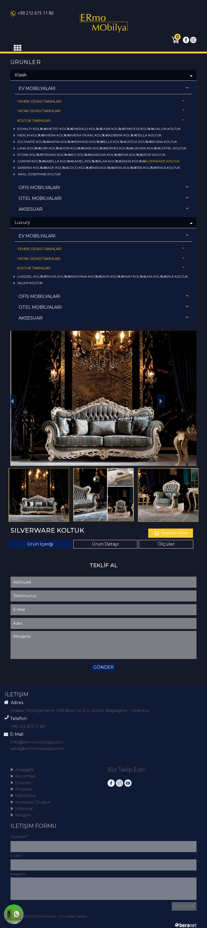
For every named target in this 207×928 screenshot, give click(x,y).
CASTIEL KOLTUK (170, 148)
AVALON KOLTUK (164, 129)
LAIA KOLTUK (153, 276)
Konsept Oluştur (31, 802)
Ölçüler (166, 544)
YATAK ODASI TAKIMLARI (100, 110)
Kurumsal (23, 776)
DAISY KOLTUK (110, 276)
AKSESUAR (103, 209)
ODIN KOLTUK (70, 148)
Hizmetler (23, 795)
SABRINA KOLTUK (29, 168)
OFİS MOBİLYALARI (103, 187)
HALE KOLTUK (174, 276)
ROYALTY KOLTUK (29, 129)
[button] (161, 401)
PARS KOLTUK (100, 168)
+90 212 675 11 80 (32, 13)
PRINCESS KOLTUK (136, 129)
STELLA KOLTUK (146, 135)
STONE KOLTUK (28, 155)
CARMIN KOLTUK (29, 161)
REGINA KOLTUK (161, 142)
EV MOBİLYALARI (103, 88)
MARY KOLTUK (132, 276)
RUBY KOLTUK (48, 148)
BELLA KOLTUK (111, 142)
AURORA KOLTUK (143, 148)
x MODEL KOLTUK (29, 276)
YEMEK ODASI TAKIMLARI (100, 101)
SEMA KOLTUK (128, 155)
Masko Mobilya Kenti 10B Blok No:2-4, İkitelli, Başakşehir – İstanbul (80, 710)
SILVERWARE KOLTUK (160, 161)
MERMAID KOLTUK (85, 142)
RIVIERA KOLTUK (54, 135)
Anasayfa (22, 769)
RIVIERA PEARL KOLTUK (86, 135)
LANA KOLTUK (26, 148)
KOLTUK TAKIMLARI (100, 120)
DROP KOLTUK (151, 155)
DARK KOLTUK (111, 129)
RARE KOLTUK (92, 148)
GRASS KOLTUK (130, 161)
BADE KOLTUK (54, 168)
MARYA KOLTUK (59, 142)
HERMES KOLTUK (116, 148)
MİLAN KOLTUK (106, 161)
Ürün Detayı (105, 544)
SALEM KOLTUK (28, 283)
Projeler (21, 789)
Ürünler (21, 782)
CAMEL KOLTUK (83, 161)
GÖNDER (103, 667)
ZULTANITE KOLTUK (31, 142)
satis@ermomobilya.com (37, 748)
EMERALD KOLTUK (84, 129)
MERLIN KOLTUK (28, 135)
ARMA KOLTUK (122, 168)
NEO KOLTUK (78, 155)
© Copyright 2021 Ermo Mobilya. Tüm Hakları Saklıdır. (49, 916)
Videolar (22, 808)
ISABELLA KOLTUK (56, 161)
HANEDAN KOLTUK (102, 155)
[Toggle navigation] (18, 48)
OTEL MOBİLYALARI (103, 198)
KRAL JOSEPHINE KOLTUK (37, 174)
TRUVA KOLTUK (55, 276)
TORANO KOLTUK (53, 155)
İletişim (21, 815)
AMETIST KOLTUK (57, 129)
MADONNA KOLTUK (83, 276)
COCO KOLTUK (77, 168)
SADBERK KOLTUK (119, 135)
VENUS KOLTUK (165, 168)
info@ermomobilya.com (37, 742)
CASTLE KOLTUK (136, 142)
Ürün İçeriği (40, 544)
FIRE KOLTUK (143, 168)
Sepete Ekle (171, 533)
